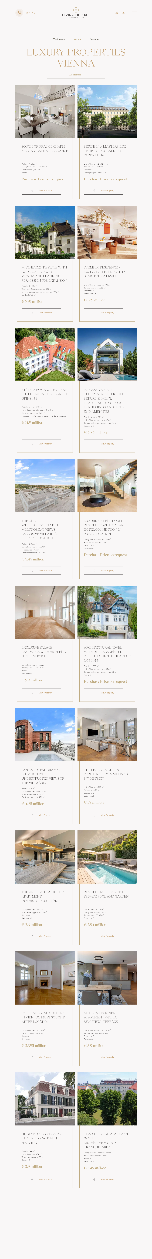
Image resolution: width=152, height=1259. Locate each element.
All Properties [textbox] (75, 75)
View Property (41, 191)
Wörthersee (58, 38)
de (123, 12)
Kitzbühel (95, 38)
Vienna (77, 38)
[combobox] (76, 74)
